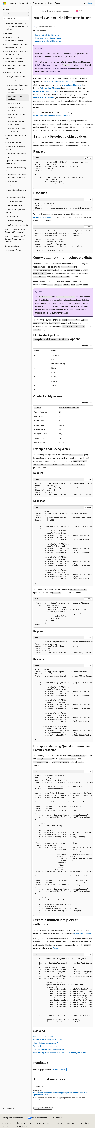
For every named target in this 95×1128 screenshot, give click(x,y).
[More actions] (91, 11)
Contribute (41, 1123)
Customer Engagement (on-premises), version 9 (54, 11)
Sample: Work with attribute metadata (48, 1049)
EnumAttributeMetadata (71, 85)
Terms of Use (84, 1123)
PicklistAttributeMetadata (50, 88)
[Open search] (84, 3)
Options (53, 91)
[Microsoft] (4, 3)
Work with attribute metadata (45, 1046)
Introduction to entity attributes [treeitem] (15, 90)
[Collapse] (28, 9)
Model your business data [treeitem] (15, 77)
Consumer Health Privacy (66, 1123)
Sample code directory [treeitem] (13, 246)
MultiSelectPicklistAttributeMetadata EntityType (52, 116)
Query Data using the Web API (45, 1043)
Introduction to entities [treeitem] (14, 81)
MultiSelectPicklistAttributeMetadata (55, 68)
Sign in (89, 3)
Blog (31, 1123)
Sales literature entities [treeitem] (14, 205)
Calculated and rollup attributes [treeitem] (15, 109)
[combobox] (16, 14)
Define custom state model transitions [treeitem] (17, 116)
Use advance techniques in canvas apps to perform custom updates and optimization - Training (61, 1094)
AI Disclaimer (6, 1123)
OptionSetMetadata (41, 91)
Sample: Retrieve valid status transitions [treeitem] (16, 123)
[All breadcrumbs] (35, 11)
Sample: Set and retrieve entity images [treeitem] (17, 130)
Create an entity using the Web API (47, 1040)
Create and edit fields (83, 934)
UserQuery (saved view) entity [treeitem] (17, 225)
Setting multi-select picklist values (47, 35)
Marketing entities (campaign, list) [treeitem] (16, 169)
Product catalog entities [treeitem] (14, 201)
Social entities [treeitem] (11, 186)
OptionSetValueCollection (43, 98)
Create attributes (59, 948)
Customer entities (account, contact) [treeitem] (16, 148)
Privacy (50, 1123)
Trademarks (6, 1126)
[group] (63, 206)
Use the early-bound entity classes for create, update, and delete (59, 1053)
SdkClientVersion (42, 65)
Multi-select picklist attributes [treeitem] (15, 97)
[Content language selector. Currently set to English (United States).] (13, 1118)
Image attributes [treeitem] (14, 103)
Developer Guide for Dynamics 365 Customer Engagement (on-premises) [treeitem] (16, 26)
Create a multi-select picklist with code (48, 41)
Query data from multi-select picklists (48, 38)
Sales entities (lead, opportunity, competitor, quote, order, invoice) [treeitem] (17, 160)
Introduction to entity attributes (45, 1037)
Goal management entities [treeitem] (15, 197)
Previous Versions (20, 1123)
